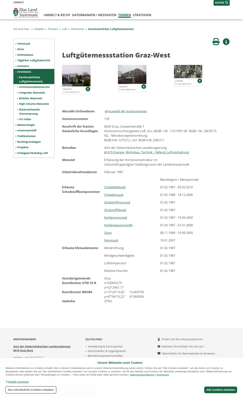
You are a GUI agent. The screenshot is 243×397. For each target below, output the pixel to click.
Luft (63, 29)
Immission (76, 29)
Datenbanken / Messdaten (94, 15)
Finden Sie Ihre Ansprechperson (181, 339)
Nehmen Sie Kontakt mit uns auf (181, 346)
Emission (23, 66)
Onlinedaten (25, 55)
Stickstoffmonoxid (117, 202)
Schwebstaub (113, 195)
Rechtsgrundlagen (29, 142)
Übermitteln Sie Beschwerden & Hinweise (187, 353)
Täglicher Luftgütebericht (33, 60)
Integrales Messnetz (32, 92)
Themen (124, 15)
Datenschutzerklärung (142, 374)
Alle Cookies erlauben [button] (220, 389)
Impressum (163, 374)
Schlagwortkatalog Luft (32, 153)
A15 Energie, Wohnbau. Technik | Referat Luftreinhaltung (148, 152)
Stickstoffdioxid (115, 210)
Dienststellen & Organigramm (107, 351)
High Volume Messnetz (34, 104)
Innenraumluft (26, 130)
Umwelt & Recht (57, 15)
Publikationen (26, 136)
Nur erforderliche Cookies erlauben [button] (31, 389)
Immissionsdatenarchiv (34, 87)
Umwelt (37, 29)
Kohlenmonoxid (115, 217)
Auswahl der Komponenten (127, 111)
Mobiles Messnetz (30, 98)
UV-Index (25, 119)
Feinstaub (23, 43)
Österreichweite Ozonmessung (29, 111)
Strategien (142, 15)
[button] (17, 381)
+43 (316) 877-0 (33, 357)
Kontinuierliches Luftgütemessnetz (109, 29)
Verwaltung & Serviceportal (105, 346)
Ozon (20, 49)
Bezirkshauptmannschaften (105, 356)
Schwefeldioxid (114, 187)
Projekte (22, 147)
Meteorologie (26, 125)
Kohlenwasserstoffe (118, 225)
